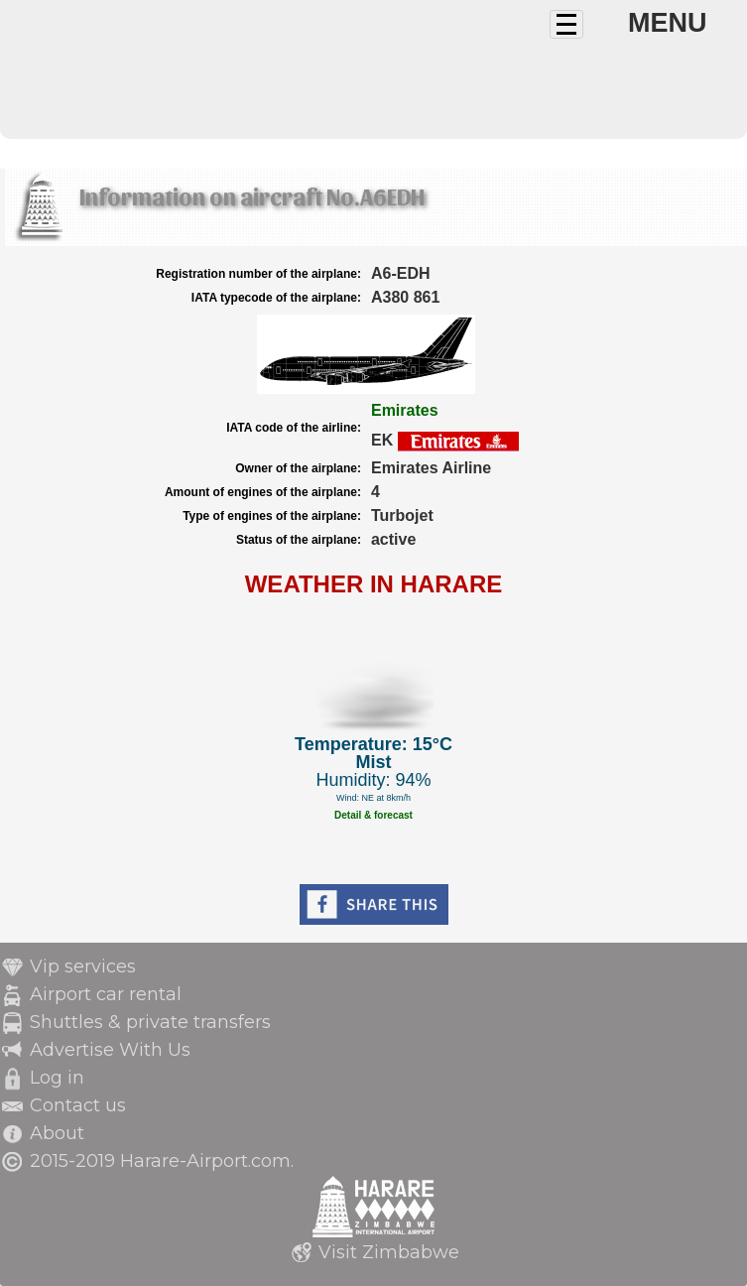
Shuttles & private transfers (150, 1022)
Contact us (78, 1105)
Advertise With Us (110, 1050)
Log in (57, 1078)
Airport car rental (106, 994)
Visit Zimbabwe (388, 1252)
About (57, 1133)
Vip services (83, 966)
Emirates (404, 410)
